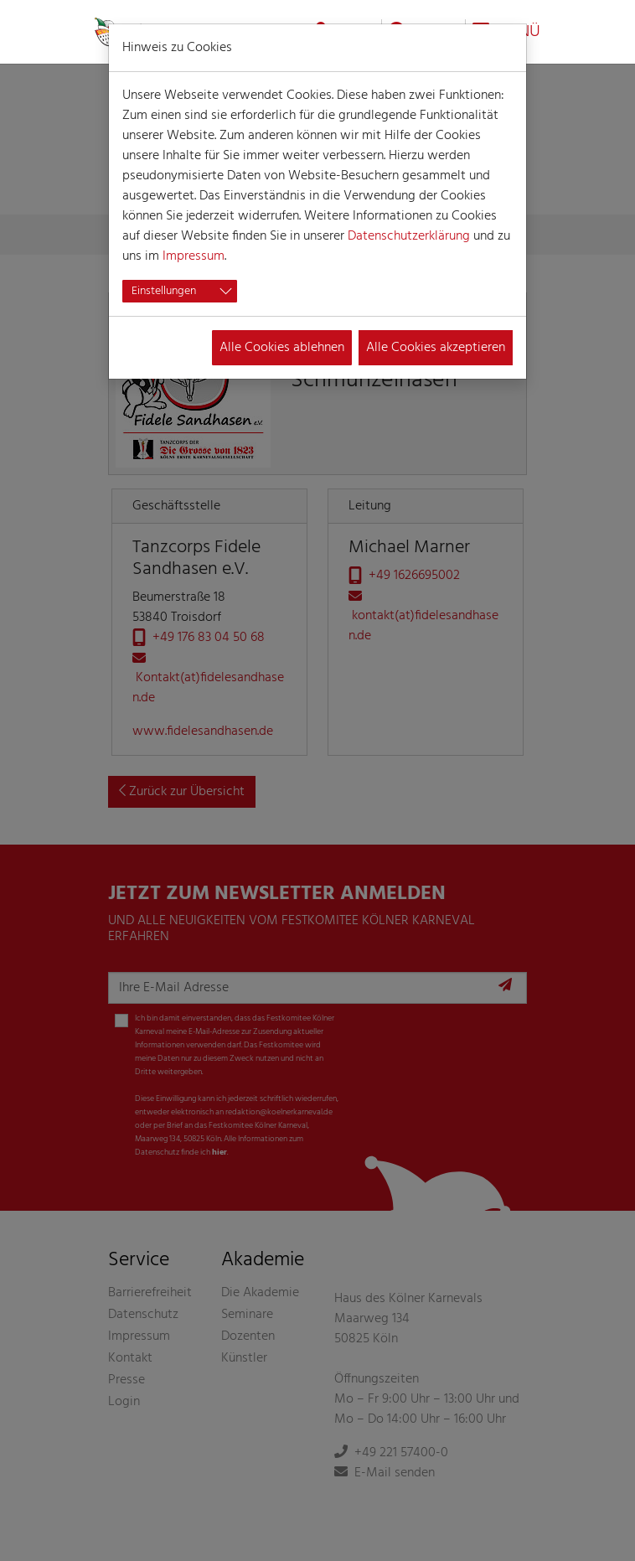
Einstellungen (164, 291)
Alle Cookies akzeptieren (435, 348)
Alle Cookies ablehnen (281, 348)
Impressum (194, 256)
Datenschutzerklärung (409, 236)
